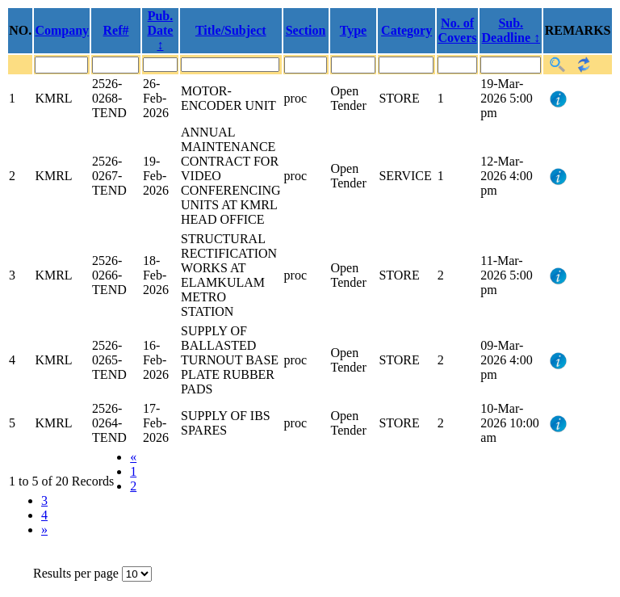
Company (62, 30)
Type (353, 30)
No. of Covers (457, 30)
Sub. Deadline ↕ (511, 30)
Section (306, 30)
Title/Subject (230, 30)
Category (406, 30)
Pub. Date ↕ (160, 30)
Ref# (116, 30)
